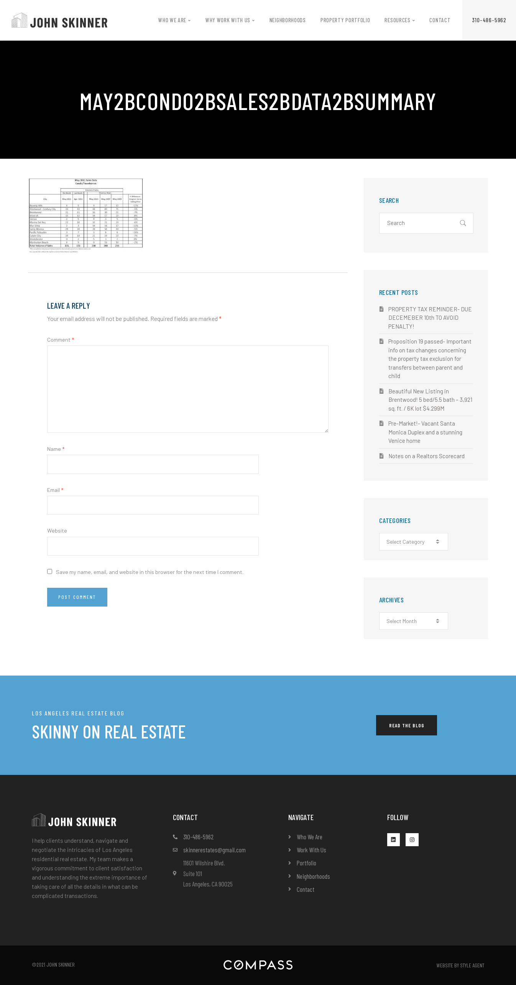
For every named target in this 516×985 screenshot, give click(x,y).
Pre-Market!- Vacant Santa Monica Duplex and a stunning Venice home (425, 432)
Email (55, 490)
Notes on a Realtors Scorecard (426, 455)
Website (57, 530)
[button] (489, 20)
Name (55, 449)
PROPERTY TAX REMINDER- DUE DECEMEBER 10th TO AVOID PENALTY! (430, 318)
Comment (60, 339)
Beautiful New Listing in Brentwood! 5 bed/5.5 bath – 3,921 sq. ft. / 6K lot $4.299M (430, 400)
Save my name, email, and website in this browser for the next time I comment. (149, 572)
